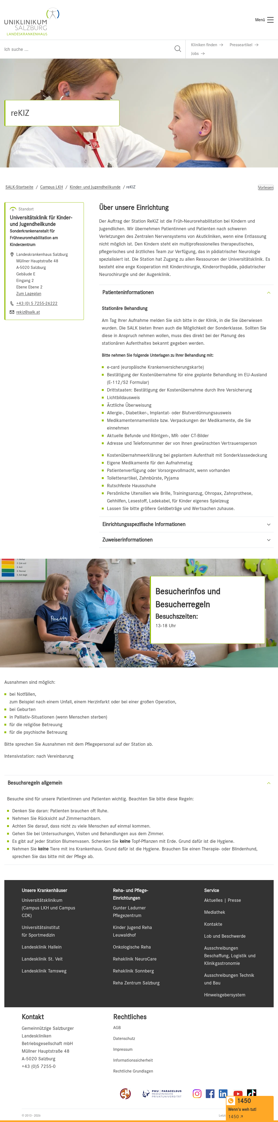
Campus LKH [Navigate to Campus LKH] (51, 187)
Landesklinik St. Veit (42, 959)
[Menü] (264, 20)
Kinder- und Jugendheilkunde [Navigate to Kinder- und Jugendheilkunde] (95, 187)
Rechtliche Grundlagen (133, 1071)
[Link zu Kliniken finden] (207, 45)
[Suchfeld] (92, 49)
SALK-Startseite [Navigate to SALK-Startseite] (19, 187)
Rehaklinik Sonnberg (133, 971)
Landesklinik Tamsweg (44, 971)
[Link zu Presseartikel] (244, 45)
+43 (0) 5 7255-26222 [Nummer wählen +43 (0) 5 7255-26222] (37, 303)
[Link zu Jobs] (198, 53)
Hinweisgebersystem (224, 994)
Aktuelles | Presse (222, 900)
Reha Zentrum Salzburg (136, 983)
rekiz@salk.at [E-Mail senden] (28, 312)
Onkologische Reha (132, 947)
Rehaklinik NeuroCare (135, 959)
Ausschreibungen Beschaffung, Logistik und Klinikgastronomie (229, 955)
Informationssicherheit (133, 1060)
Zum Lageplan (28, 293)
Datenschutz (124, 1038)
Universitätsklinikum (42, 900)
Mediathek (214, 912)
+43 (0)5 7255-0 (39, 1066)
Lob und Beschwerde (225, 936)
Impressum (122, 1049)
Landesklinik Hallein (42, 947)
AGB (117, 1027)
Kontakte (213, 924)
